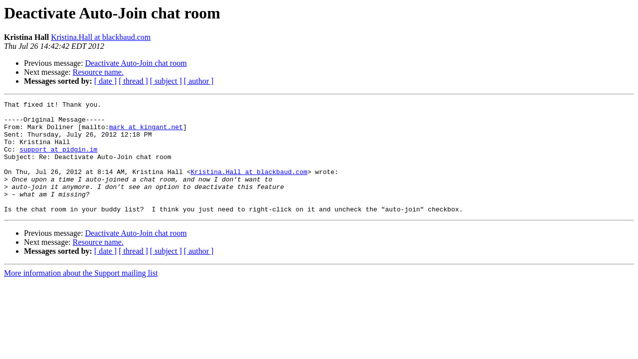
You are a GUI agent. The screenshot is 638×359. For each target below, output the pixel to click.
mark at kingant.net (146, 132)
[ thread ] (133, 81)
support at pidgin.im (58, 159)
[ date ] (105, 81)
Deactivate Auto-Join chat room (136, 63)
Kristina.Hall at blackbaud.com (101, 37)
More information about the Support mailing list (81, 295)
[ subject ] (166, 81)
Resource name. (98, 72)
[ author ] (199, 81)
